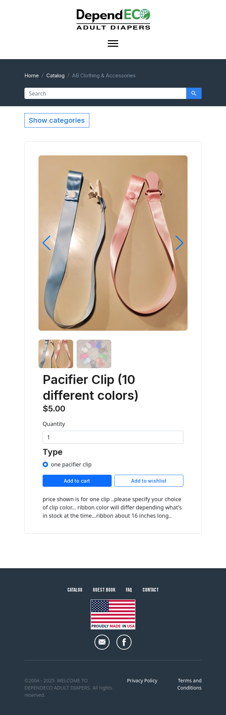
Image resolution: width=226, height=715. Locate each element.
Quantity (54, 424)
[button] (46, 243)
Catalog (55, 75)
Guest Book (104, 590)
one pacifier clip (71, 464)
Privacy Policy (142, 680)
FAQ (129, 590)
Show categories (57, 120)
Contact (151, 590)
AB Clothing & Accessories (104, 75)
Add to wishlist (149, 481)
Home (31, 75)
